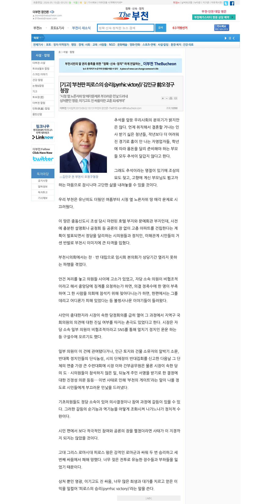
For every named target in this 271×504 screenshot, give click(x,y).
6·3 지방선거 (180, 27)
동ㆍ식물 (73, 2)
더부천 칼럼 (39, 103)
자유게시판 (216, 2)
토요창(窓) (38, 97)
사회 (87, 44)
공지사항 (42, 181)
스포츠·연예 (148, 44)
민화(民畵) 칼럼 (41, 108)
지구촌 (206, 2)
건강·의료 (188, 44)
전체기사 (38, 44)
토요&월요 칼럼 (41, 68)
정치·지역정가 (61, 44)
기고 (35, 91)
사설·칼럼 (163, 44)
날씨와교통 (186, 2)
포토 (48, 44)
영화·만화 (135, 44)
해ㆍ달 (83, 2)
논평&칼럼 (38, 86)
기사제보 (92, 2)
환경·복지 (176, 44)
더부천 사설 (39, 63)
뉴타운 (197, 2)
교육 (95, 44)
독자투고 (42, 192)
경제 (81, 44)
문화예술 (122, 44)
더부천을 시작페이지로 (110, 2)
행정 (73, 44)
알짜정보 (42, 186)
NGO (112, 44)
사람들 (102, 44)
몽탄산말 (37, 114)
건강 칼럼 (38, 80)
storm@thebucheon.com (129, 108)
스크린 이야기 (40, 74)
